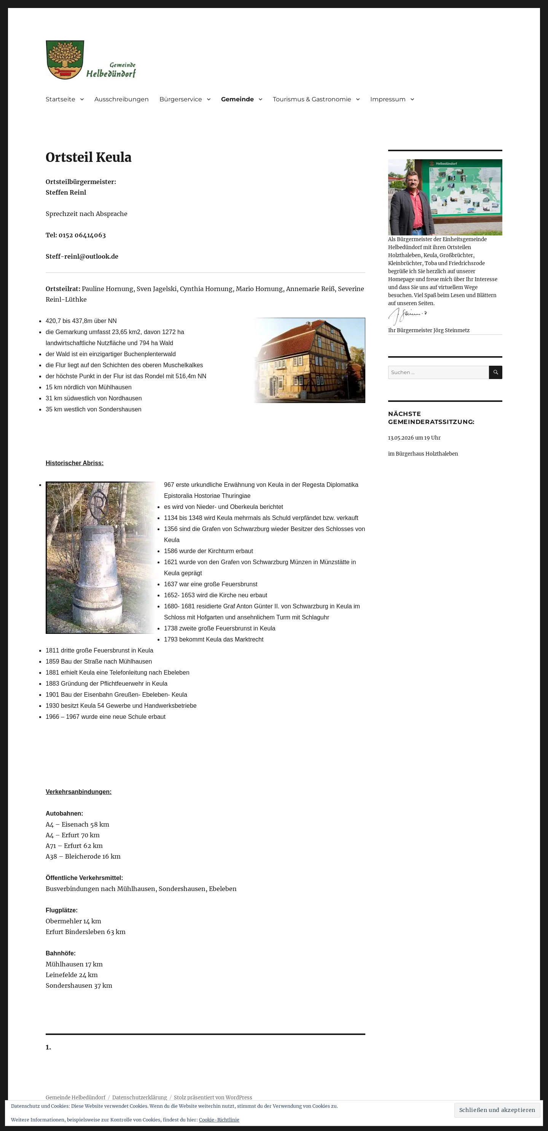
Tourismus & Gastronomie (312, 99)
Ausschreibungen (121, 99)
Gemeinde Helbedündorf (75, 1097)
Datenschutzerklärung (139, 1097)
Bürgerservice (180, 99)
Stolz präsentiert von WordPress (213, 1097)
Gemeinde (237, 99)
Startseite (60, 99)
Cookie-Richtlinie (219, 1120)
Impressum (388, 99)
